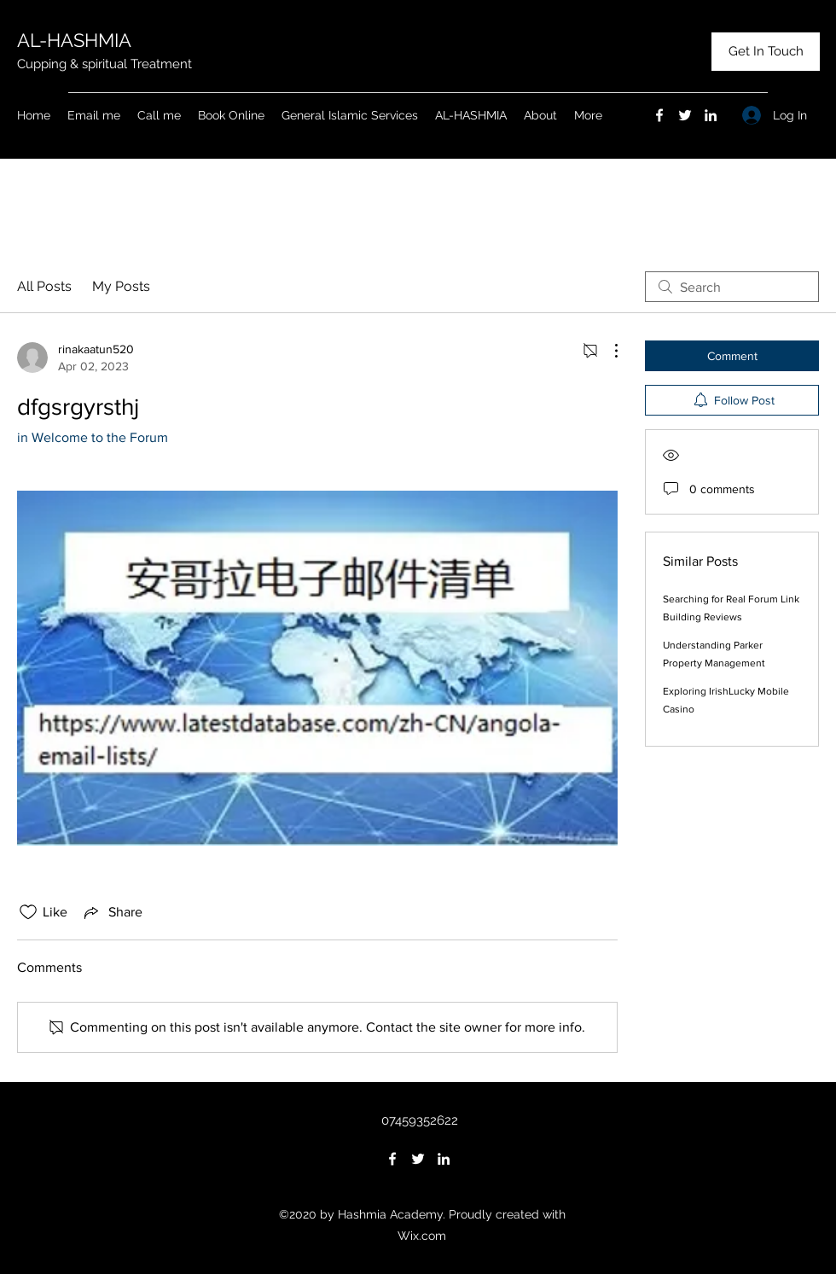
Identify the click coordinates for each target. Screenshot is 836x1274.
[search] (732, 286)
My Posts (121, 286)
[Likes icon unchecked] (28, 912)
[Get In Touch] (765, 51)
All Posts (44, 286)
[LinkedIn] (710, 115)
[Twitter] (685, 115)
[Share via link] (111, 912)
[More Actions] (607, 350)
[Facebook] (659, 115)
